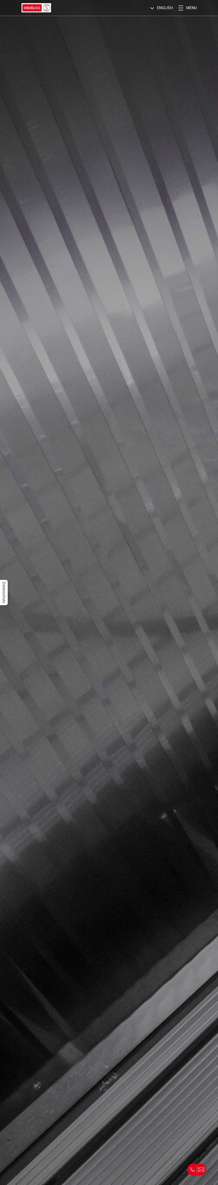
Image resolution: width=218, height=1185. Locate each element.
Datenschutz (4, 592)
